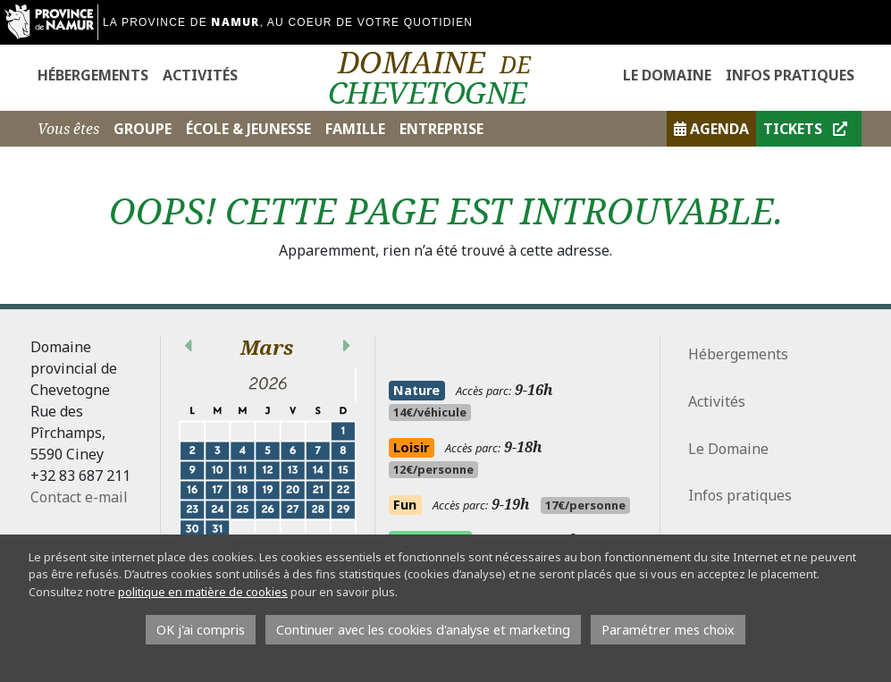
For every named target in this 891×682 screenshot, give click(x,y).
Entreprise (441, 129)
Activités (200, 75)
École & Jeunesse (248, 129)
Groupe (142, 129)
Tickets (805, 129)
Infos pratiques (790, 75)
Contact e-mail (79, 497)
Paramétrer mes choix (668, 629)
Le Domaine (667, 75)
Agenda (711, 129)
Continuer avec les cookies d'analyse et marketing (423, 629)
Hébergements (93, 75)
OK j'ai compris (200, 629)
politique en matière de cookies (203, 592)
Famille (355, 129)
